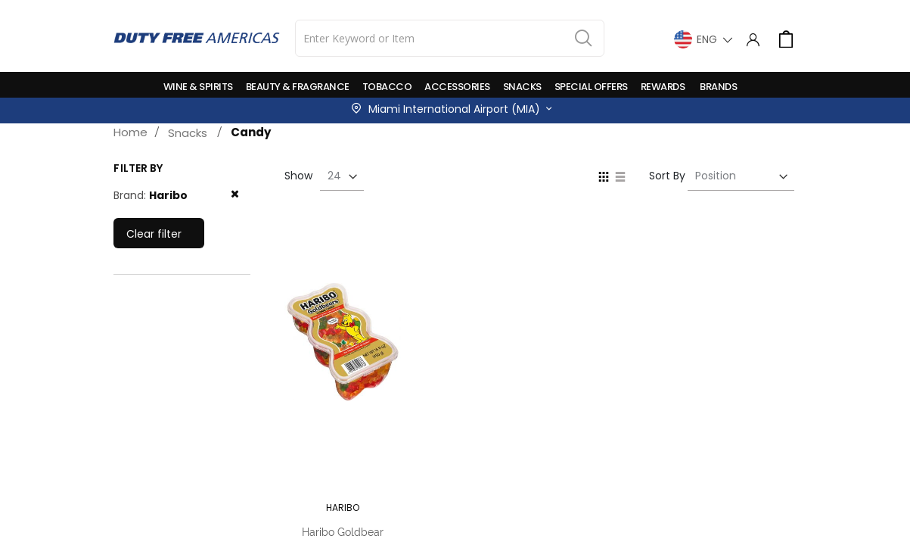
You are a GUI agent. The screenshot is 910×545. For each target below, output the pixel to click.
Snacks (187, 133)
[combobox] (449, 38)
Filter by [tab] (138, 168)
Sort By (667, 175)
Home (130, 132)
